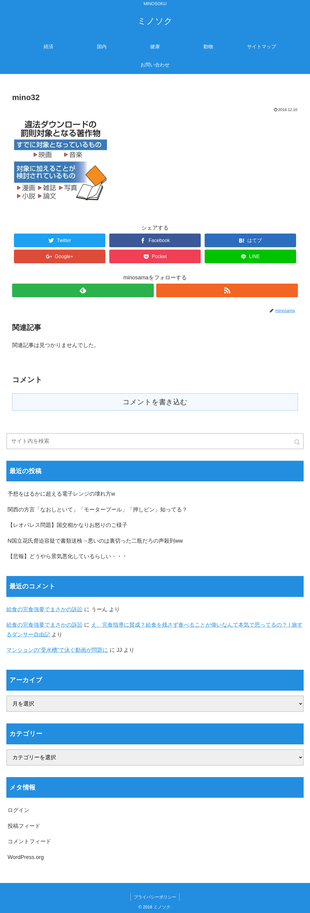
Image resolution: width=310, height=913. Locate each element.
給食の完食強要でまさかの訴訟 (44, 609)
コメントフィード (29, 841)
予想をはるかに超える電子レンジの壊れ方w (61, 494)
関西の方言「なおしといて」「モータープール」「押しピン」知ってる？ (97, 510)
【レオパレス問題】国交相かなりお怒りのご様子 (67, 525)
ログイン (18, 810)
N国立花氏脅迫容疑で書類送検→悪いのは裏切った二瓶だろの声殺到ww (95, 541)
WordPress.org (26, 857)
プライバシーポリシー (155, 896)
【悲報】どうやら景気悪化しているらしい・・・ (67, 556)
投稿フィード (24, 826)
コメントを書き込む (155, 402)
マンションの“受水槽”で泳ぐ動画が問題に (57, 650)
